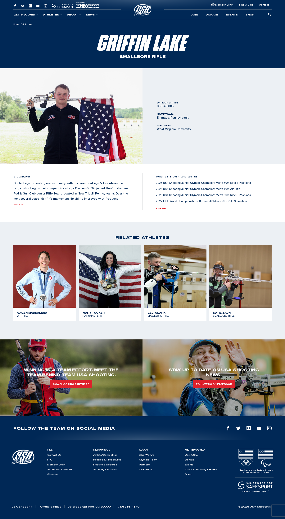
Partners (144, 464)
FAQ (49, 459)
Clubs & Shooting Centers (201, 469)
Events (232, 14)
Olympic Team (148, 459)
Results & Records (105, 464)
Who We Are (146, 455)
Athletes (52, 14)
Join (194, 14)
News (92, 14)
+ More (18, 204)
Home (16, 24)
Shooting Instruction (105, 469)
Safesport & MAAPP (59, 469)
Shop (250, 14)
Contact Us (54, 455)
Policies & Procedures (107, 459)
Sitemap (52, 474)
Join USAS (191, 455)
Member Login (224, 4)
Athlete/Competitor (105, 455)
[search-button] (270, 15)
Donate (212, 14)
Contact (264, 4)
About (74, 14)
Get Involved (25, 14)
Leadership (146, 469)
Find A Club (246, 4)
